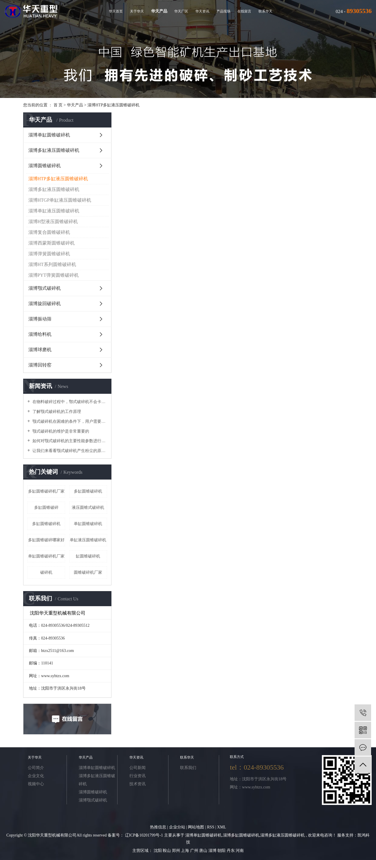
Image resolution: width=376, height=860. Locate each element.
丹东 (231, 850)
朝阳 (222, 850)
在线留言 (244, 11)
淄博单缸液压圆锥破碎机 (53, 210)
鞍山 (167, 850)
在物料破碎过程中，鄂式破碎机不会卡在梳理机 (69, 402)
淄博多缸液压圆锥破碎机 (53, 150)
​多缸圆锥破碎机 (46, 524)
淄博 (213, 850)
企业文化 (36, 776)
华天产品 (159, 11)
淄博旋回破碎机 (44, 303)
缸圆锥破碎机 (88, 556)
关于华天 (137, 11)
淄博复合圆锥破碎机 (49, 232)
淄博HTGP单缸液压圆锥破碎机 (59, 200)
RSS (210, 827)
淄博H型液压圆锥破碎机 (53, 221)
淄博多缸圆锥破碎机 (241, 835)
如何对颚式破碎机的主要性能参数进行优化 (69, 441)
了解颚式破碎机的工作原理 (56, 411)
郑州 (176, 850)
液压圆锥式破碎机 (88, 507)
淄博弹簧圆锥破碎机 (49, 253)
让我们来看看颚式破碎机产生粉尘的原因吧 (69, 451)
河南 (240, 850)
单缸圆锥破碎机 (88, 524)
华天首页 (116, 11)
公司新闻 (137, 768)
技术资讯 (137, 784)
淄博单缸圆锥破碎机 (49, 134)
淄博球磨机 (40, 349)
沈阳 (158, 850)
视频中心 (36, 784)
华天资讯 (202, 11)
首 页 (58, 105)
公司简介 (36, 768)
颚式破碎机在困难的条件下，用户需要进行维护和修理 (69, 421)
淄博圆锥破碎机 (44, 165)
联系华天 (265, 11)
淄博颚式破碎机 (44, 288)
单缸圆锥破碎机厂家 (46, 556)
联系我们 (188, 768)
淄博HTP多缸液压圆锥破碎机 (113, 105)
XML (221, 827)
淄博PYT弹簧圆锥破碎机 (53, 275)
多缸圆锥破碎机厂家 (46, 491)
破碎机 (46, 572)
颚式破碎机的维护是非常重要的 (60, 431)
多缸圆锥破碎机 (88, 491)
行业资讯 (137, 776)
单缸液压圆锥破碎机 (88, 540)
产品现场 (223, 11)
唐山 (203, 850)
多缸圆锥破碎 (46, 507)
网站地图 (196, 827)
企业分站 (177, 827)
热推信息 (158, 827)
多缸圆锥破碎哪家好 (46, 540)
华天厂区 (181, 11)
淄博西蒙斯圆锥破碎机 (51, 242)
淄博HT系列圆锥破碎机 (52, 264)
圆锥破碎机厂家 (88, 572)
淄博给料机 (40, 334)
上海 (185, 850)
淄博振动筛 (40, 318)
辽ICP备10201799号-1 (144, 835)
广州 (194, 850)
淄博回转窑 (40, 364)
